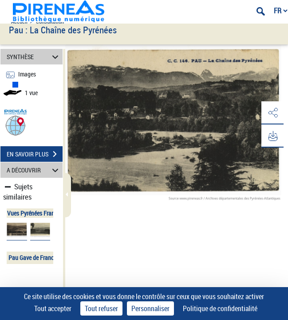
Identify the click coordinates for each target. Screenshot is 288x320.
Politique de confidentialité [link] (220, 308)
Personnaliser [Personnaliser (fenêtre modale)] (150, 308)
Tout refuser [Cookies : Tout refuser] (101, 308)
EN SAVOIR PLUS (35, 154)
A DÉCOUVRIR (34, 170)
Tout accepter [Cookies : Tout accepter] (52, 308)
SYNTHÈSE (34, 56)
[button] (15, 125)
